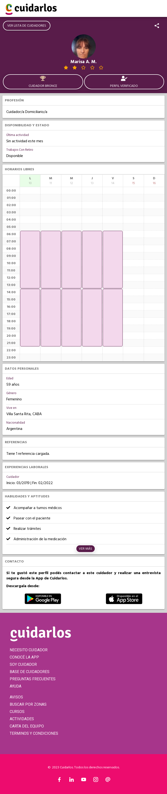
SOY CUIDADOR (23, 664)
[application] (30, 259)
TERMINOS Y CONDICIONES (34, 733)
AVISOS (16, 697)
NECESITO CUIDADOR (29, 650)
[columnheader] (30, 181)
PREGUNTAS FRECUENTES (33, 679)
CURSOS (17, 711)
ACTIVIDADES (22, 719)
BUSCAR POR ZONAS (28, 704)
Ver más (85, 548)
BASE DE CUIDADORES (29, 671)
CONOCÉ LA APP (24, 657)
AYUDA (15, 686)
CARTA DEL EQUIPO (27, 726)
